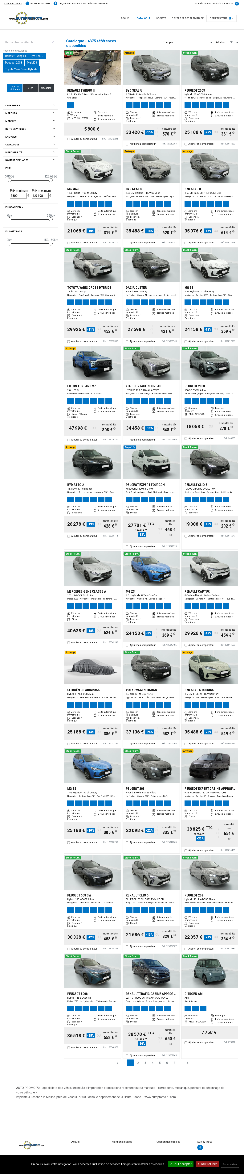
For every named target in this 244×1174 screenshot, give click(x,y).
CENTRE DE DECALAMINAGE (188, 18)
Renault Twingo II (15, 55)
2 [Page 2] (138, 1063)
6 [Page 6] (167, 1063)
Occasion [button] (46, 88)
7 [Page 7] (174, 1063)
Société (161, 18)
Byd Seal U (37, 55)
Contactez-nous (13, 3)
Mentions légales (122, 1141)
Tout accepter (181, 1164)
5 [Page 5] (160, 1063)
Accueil (126, 18)
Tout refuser (207, 1164)
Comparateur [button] (220, 18)
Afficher (221, 42)
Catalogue (143, 18)
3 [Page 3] (145, 1063)
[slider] (9, 180)
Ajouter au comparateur (84, 138)
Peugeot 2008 (13, 62)
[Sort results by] (194, 42)
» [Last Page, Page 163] (188, 1063)
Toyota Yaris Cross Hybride (21, 69)
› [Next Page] (181, 1063)
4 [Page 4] (152, 1063)
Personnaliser (230, 1164)
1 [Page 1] (131, 1063)
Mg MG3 (32, 62)
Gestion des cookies (168, 1141)
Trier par (168, 42)
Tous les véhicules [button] (15, 88)
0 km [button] (30, 88)
